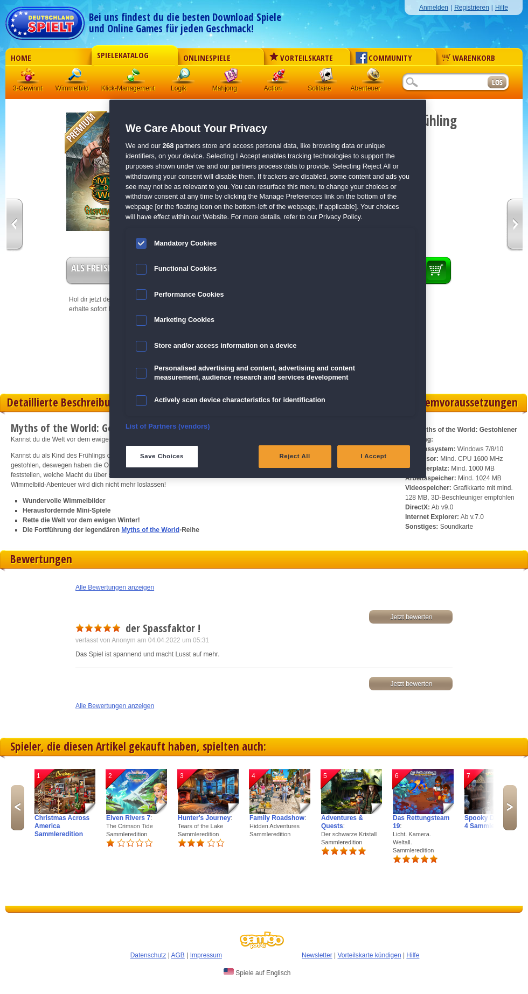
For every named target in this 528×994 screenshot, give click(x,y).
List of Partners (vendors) (168, 426)
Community (384, 57)
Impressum (206, 955)
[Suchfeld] (444, 82)
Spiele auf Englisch (257, 972)
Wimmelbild (76, 77)
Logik (183, 77)
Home (21, 57)
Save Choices (162, 456)
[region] (267, 289)
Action (278, 77)
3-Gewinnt (28, 88)
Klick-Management (134, 77)
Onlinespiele (207, 57)
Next (510, 807)
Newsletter (317, 955)
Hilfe (501, 7)
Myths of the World (150, 530)
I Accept (373, 456)
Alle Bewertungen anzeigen (114, 587)
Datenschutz (148, 955)
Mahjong (231, 77)
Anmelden (433, 7)
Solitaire (326, 77)
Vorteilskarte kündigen (369, 955)
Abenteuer (373, 77)
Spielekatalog (123, 55)
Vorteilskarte (301, 57)
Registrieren (471, 7)
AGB (178, 955)
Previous (17, 807)
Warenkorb (468, 57)
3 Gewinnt (28, 77)
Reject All (295, 456)
